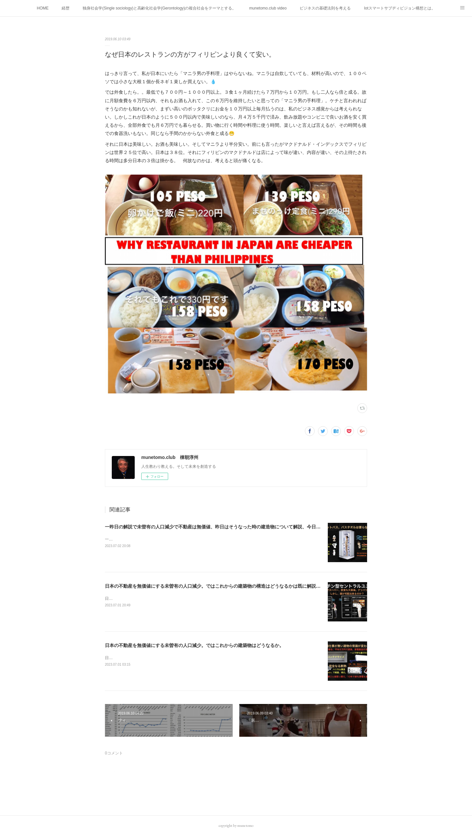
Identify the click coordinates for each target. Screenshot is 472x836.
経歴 (65, 8)
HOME (43, 8)
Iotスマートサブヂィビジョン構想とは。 (399, 8)
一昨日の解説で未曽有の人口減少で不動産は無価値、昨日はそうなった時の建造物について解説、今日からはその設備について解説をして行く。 (254, 526)
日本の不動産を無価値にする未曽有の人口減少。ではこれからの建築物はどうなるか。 (194, 645)
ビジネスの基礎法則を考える (325, 8)
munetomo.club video (267, 8)
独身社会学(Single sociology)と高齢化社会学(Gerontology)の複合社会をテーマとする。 (159, 8)
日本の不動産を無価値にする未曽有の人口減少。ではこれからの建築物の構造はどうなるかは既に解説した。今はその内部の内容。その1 (246, 586)
